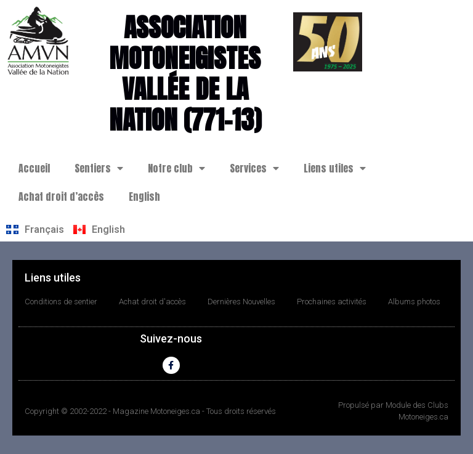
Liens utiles (335, 168)
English (144, 196)
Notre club (176, 168)
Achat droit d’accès (61, 196)
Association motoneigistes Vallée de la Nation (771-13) (185, 73)
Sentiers (99, 168)
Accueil (34, 168)
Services (254, 168)
